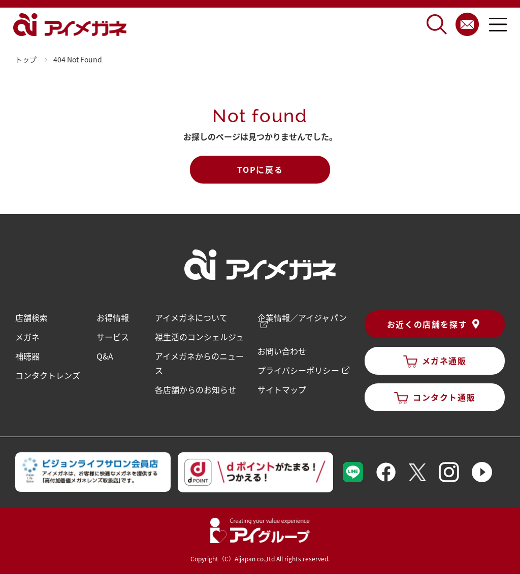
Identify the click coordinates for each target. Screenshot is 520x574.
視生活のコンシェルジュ (199, 337)
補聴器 (27, 356)
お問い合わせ (281, 351)
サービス (112, 337)
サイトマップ (281, 389)
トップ (26, 59)
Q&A (104, 356)
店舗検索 (31, 317)
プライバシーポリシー (298, 370)
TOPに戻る (260, 169)
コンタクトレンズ (47, 375)
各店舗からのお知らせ (195, 389)
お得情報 (112, 317)
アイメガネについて (191, 317)
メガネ (27, 337)
